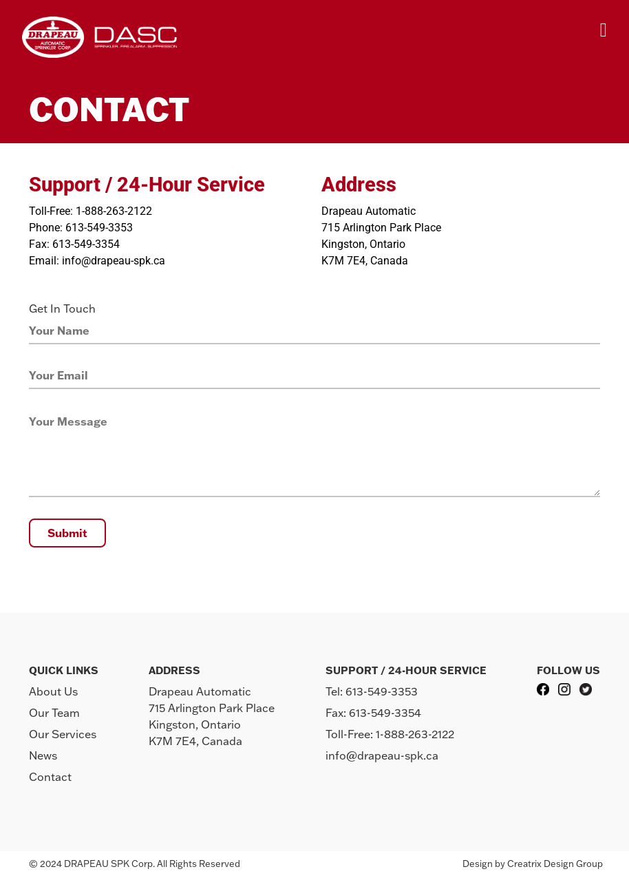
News (43, 755)
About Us (53, 691)
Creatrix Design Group (555, 863)
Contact (50, 777)
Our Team (54, 713)
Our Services (62, 734)
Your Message (68, 421)
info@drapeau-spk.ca (382, 755)
